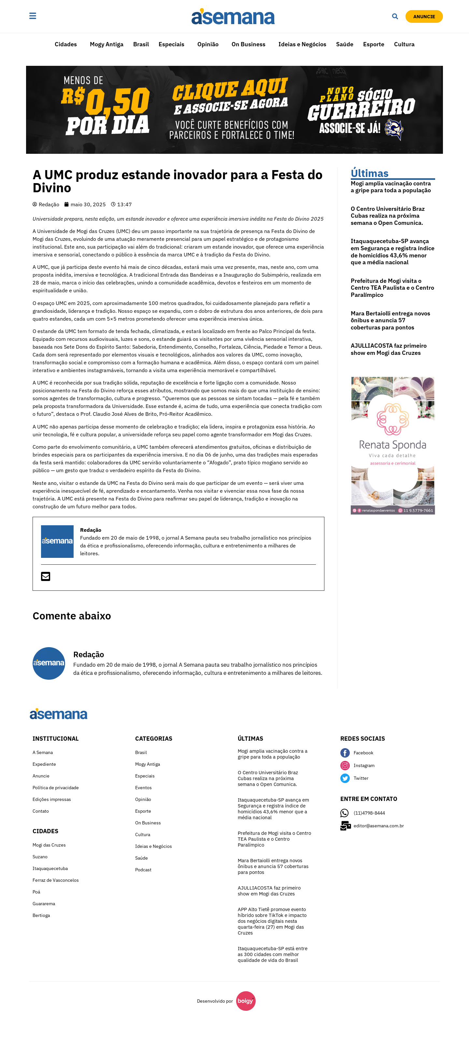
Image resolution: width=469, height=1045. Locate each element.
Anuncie (41, 776)
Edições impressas (52, 799)
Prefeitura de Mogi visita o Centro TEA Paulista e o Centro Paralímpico (392, 287)
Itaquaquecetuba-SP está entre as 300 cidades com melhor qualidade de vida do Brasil (272, 954)
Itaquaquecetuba (50, 868)
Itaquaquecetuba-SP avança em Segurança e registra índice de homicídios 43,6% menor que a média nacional (392, 251)
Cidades (66, 44)
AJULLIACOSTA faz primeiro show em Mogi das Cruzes (389, 349)
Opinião (208, 44)
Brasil (141, 44)
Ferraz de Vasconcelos (56, 880)
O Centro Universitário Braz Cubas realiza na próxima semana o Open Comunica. (388, 215)
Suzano (40, 857)
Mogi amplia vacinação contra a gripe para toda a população (391, 187)
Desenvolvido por (215, 1001)
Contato (41, 811)
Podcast (143, 870)
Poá (36, 892)
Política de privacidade (56, 788)
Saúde (344, 44)
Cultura (404, 44)
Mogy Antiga (106, 44)
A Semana (43, 752)
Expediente (44, 764)
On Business (248, 44)
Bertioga (41, 915)
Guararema (44, 904)
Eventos (143, 788)
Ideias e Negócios (302, 44)
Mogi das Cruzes (49, 845)
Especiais (171, 44)
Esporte (373, 44)
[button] (53, 16)
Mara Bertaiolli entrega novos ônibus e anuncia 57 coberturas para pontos (390, 320)
